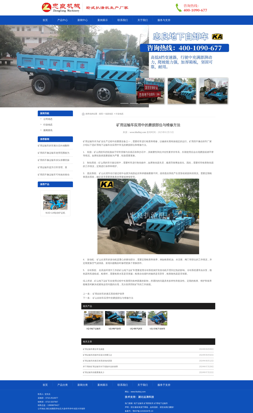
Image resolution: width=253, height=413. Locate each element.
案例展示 (102, 20)
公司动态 (47, 119)
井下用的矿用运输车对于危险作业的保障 (100, 366)
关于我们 (142, 20)
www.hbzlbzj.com (138, 132)
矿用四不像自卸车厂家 (200, 141)
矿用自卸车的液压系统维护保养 (108, 293)
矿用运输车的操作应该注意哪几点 (97, 355)
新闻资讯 (47, 130)
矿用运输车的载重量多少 (93, 372)
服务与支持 (163, 20)
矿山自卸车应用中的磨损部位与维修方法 (112, 298)
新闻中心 (82, 20)
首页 (45, 20)
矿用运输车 (88, 141)
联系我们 (122, 20)
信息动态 (109, 114)
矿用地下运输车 (102, 145)
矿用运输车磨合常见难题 (93, 349)
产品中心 (62, 20)
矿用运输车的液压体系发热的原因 (97, 361)
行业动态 (47, 124)
